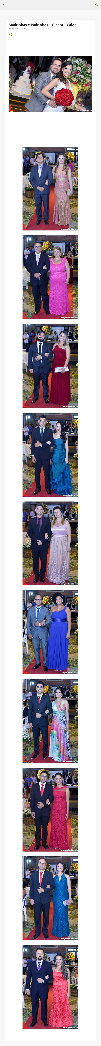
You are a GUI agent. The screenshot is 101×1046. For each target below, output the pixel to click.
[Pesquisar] (97, 5)
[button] (10, 35)
